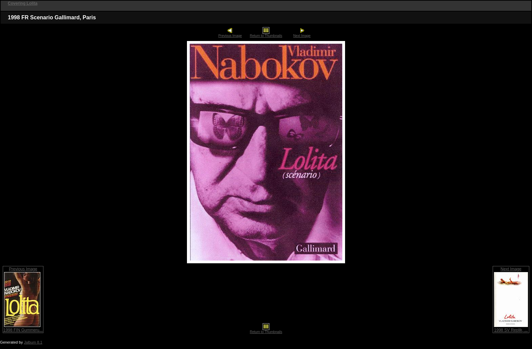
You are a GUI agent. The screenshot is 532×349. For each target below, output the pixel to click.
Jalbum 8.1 (33, 342)
